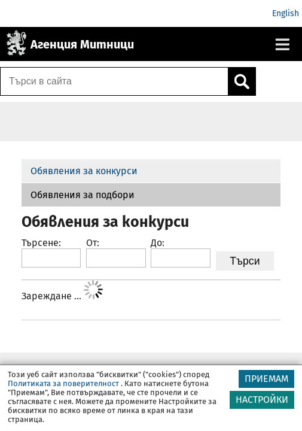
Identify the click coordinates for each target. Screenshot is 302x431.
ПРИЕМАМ (266, 380)
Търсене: (41, 242)
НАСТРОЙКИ (262, 401)
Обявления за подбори (82, 195)
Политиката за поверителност (63, 385)
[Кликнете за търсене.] (241, 81)
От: (92, 242)
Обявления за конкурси (84, 171)
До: (157, 242)
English (285, 13)
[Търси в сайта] (114, 81)
